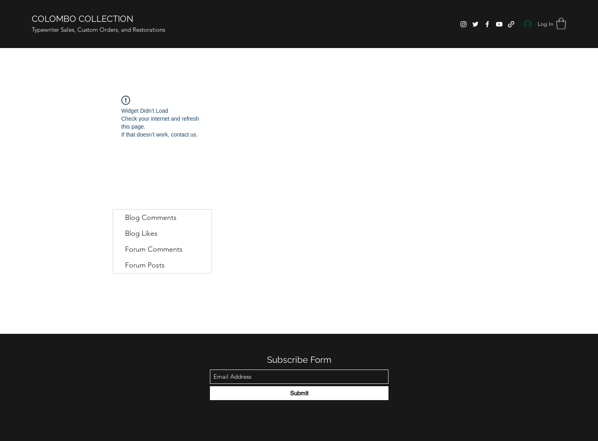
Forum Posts (145, 265)
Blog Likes (141, 233)
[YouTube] (499, 24)
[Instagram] (463, 24)
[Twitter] (475, 24)
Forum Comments (154, 249)
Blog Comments (151, 217)
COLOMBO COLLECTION (82, 18)
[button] (561, 23)
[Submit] (299, 393)
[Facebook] (487, 24)
